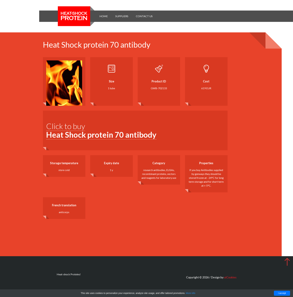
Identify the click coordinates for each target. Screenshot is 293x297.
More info (190, 293)
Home (103, 16)
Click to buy (101, 130)
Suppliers (121, 16)
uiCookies (230, 277)
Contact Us (144, 16)
